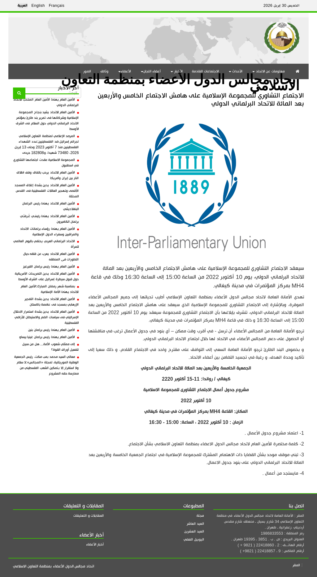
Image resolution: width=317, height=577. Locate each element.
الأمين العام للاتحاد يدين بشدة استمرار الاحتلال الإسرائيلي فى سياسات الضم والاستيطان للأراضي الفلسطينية (46, 317)
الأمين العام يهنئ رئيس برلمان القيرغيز (51, 266)
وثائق (104, 71)
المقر (296, 565)
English (38, 5)
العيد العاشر (195, 523)
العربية (23, 5)
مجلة (200, 515)
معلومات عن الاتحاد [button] (268, 71)
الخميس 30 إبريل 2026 (281, 5)
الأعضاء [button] (124, 71)
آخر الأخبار (68, 88)
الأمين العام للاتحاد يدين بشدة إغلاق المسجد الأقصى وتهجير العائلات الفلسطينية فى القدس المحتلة (47, 191)
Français (56, 5)
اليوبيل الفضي (194, 539)
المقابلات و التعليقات (88, 515)
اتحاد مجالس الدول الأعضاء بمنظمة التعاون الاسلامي (180, 80)
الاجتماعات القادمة (205, 71)
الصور (87, 71)
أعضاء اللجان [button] (151, 71)
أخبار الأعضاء (95, 544)
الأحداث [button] (236, 71)
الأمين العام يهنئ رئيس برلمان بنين (53, 330)
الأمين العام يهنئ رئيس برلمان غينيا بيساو (49, 337)
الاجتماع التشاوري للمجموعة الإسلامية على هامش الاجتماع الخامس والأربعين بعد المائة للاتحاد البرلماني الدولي (201, 99)
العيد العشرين (194, 531)
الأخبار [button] (177, 71)
